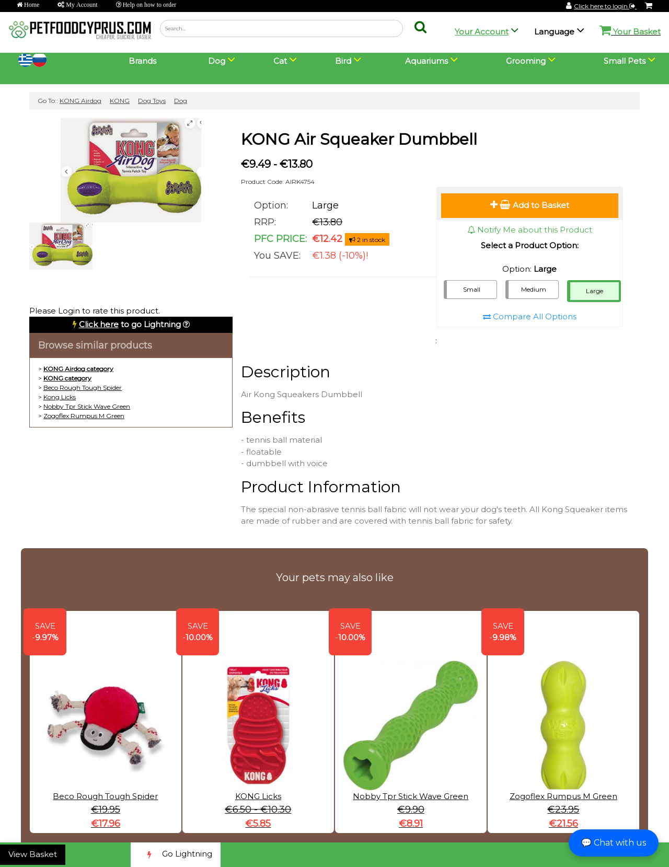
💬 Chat (613, 843)
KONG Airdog (80, 101)
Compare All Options (529, 316)
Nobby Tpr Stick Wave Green (86, 406)
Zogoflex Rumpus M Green (83, 416)
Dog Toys (152, 101)
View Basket (32, 854)
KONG (120, 101)
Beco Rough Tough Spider (82, 387)
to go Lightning (130, 324)
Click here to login (605, 6)
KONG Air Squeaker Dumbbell (359, 139)
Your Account (482, 32)
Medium (533, 289)
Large (594, 291)
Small (471, 289)
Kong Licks (59, 397)
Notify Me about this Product (529, 230)
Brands (142, 61)
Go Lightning (175, 855)
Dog (180, 101)
